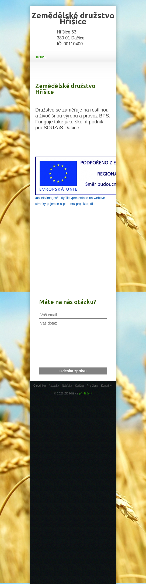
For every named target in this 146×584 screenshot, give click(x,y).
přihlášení (85, 393)
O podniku (39, 385)
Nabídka (67, 385)
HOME (74, 57)
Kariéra (79, 385)
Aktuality (54, 385)
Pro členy (92, 385)
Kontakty (106, 385)
